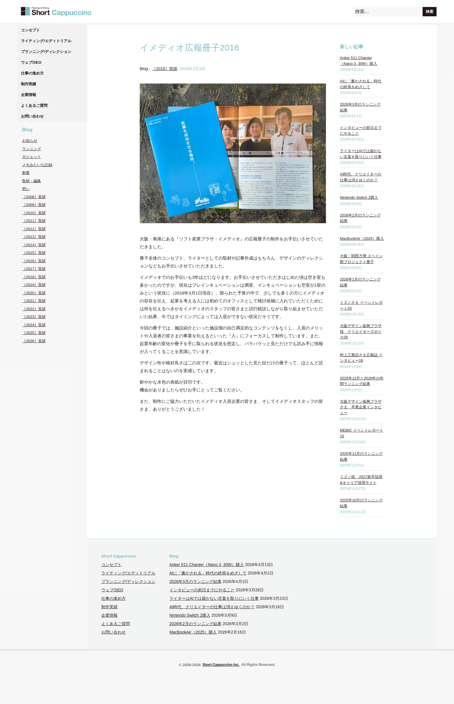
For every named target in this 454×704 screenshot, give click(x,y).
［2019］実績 (34, 285)
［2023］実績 (34, 317)
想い (26, 189)
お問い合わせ (32, 116)
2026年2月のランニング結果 (195, 623)
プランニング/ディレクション (46, 51)
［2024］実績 (34, 325)
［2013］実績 (34, 237)
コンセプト (30, 30)
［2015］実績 (34, 253)
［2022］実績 (34, 309)
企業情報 (28, 95)
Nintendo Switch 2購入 (359, 197)
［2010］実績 (34, 213)
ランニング (31, 149)
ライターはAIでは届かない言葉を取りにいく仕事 (214, 598)
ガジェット (31, 157)
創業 (26, 173)
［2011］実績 (34, 221)
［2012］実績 (34, 229)
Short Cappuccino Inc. (221, 665)
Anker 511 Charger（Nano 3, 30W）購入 (206, 564)
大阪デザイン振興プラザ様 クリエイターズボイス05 (361, 331)
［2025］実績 (34, 333)
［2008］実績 (34, 197)
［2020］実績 (34, 293)
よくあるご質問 (34, 105)
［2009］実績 (34, 205)
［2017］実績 (34, 269)
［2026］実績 (34, 341)
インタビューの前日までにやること (202, 590)
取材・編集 (31, 181)
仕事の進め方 (32, 73)
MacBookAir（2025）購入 (362, 238)
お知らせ (29, 141)
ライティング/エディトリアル (46, 41)
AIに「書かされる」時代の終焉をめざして (207, 573)
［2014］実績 (34, 245)
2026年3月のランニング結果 (195, 581)
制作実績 (28, 84)
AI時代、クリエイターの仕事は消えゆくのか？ (212, 606)
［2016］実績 (34, 261)
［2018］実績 (34, 277)
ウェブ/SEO (31, 62)
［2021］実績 (34, 301)
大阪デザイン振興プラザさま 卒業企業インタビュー (361, 407)
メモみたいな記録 (37, 165)
